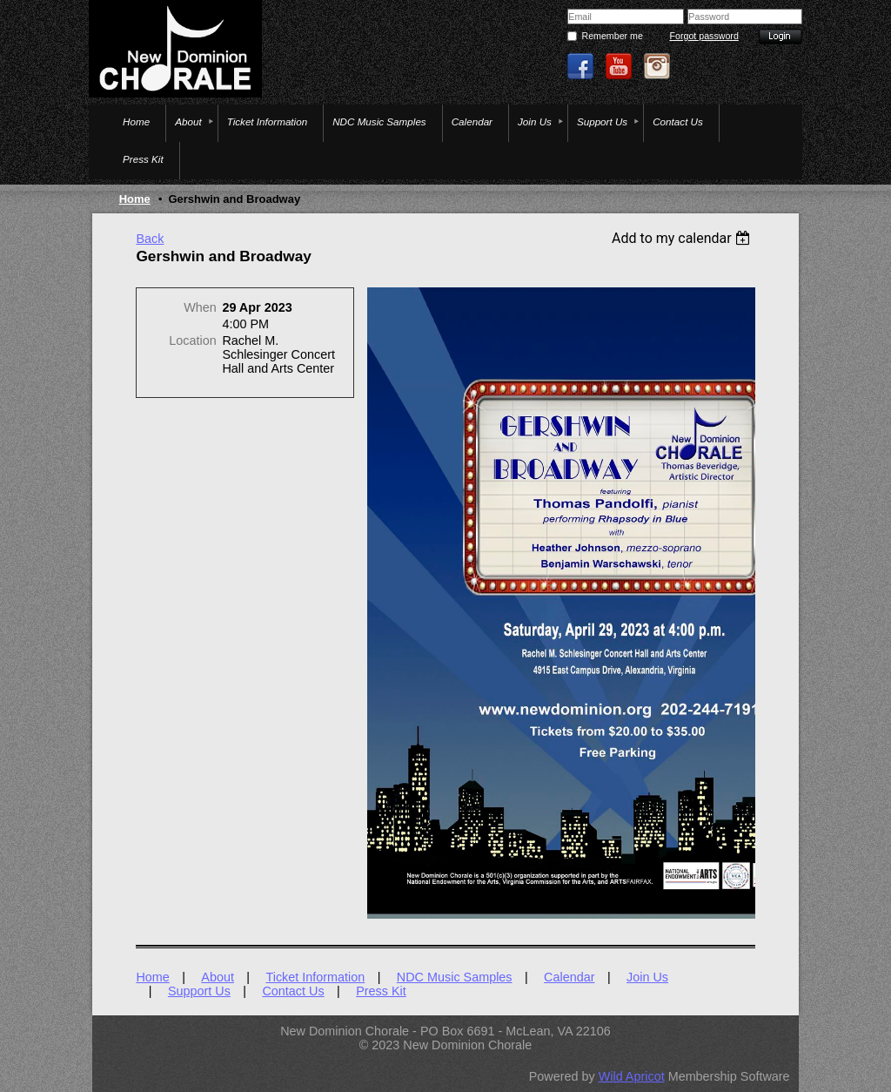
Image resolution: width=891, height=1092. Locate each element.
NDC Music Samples (454, 977)
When (200, 307)
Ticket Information (315, 977)
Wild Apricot (632, 1076)
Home (135, 199)
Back (150, 239)
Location (192, 340)
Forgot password (703, 35)
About (217, 977)
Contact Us (293, 991)
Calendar (569, 977)
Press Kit (381, 991)
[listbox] (683, 238)
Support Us (199, 991)
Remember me (611, 35)
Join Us (647, 977)
